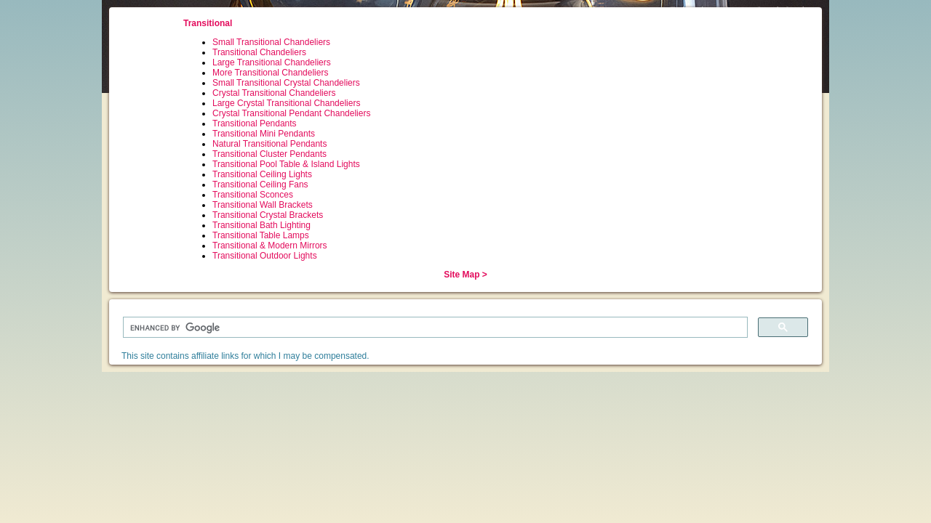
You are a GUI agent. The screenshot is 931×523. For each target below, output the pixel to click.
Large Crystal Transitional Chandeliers (286, 103)
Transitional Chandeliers (259, 52)
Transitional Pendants (254, 123)
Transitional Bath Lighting (261, 225)
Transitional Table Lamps (260, 235)
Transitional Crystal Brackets (267, 215)
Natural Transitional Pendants (269, 144)
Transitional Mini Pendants (263, 134)
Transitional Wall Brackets (262, 205)
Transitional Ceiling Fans (260, 184)
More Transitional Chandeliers (270, 73)
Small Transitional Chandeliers (271, 42)
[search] (434, 327)
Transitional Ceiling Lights (262, 174)
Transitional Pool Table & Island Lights (286, 164)
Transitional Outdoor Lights (264, 256)
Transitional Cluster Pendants (269, 154)
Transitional (207, 23)
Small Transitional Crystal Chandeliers (286, 83)
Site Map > (465, 274)
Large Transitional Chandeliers (271, 62)
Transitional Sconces (252, 195)
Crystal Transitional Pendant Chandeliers (291, 113)
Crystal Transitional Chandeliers (273, 93)
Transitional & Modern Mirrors (269, 245)
